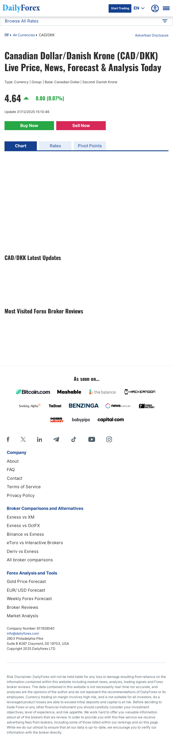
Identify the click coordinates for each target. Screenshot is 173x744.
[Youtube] (91, 439)
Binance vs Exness (25, 534)
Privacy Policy (21, 495)
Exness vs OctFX (23, 525)
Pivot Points (90, 145)
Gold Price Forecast (26, 581)
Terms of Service (24, 486)
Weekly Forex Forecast (29, 598)
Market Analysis (22, 615)
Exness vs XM (20, 517)
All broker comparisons (30, 559)
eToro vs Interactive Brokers (35, 542)
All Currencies (24, 35)
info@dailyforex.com (23, 633)
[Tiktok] (73, 439)
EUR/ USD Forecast (26, 590)
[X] (23, 439)
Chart (20, 145)
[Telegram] (56, 439)
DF (7, 35)
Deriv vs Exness (23, 551)
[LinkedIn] (39, 439)
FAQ (11, 469)
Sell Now (81, 125)
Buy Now (29, 125)
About (13, 461)
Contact (14, 478)
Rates (55, 145)
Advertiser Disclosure (151, 35)
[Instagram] (109, 439)
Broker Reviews (22, 607)
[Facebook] (8, 439)
